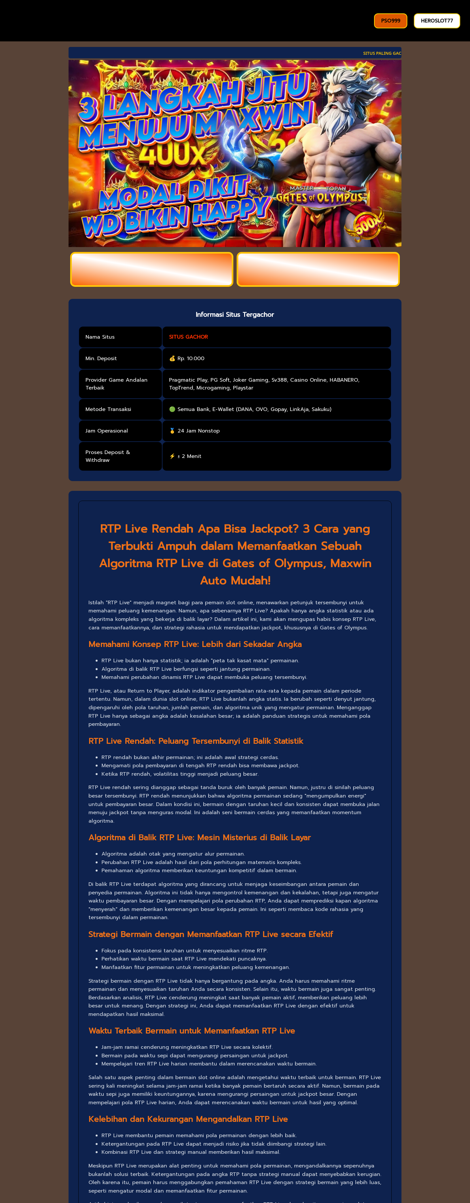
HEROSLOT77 (437, 20)
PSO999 (390, 20)
